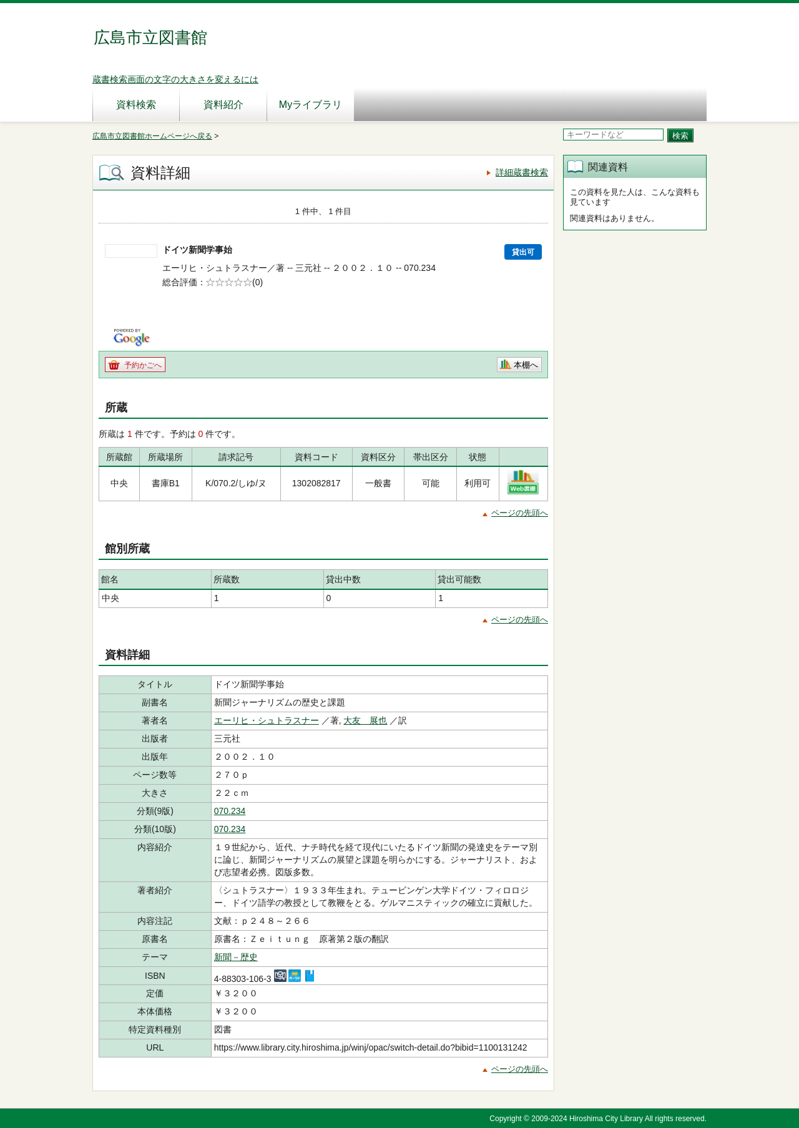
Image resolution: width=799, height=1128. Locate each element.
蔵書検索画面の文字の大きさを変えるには (175, 79)
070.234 (230, 811)
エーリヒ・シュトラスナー (266, 720)
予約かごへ (143, 365)
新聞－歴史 (236, 957)
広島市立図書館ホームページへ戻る (152, 136)
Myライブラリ (310, 104)
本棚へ (526, 365)
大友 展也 (365, 720)
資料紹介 (223, 104)
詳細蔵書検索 (522, 172)
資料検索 (136, 104)
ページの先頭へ (519, 512)
